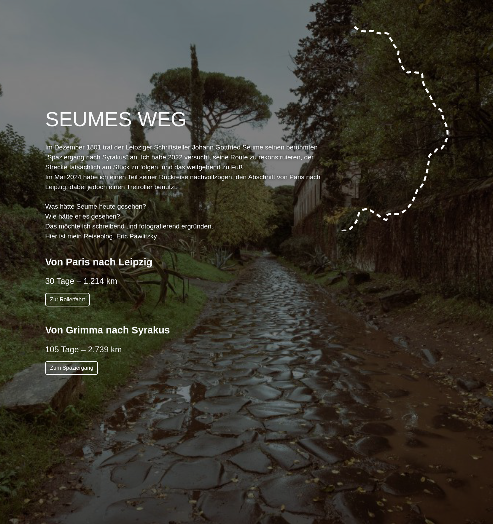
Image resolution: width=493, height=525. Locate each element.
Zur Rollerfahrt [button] (67, 299)
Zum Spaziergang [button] (71, 368)
